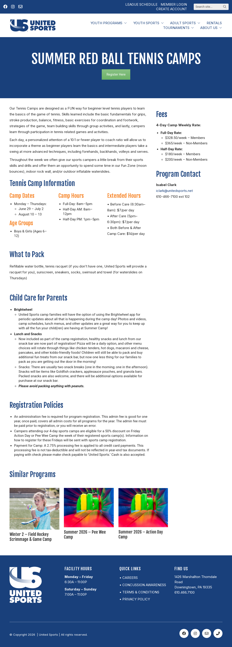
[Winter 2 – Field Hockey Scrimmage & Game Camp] (34, 512)
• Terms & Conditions (139, 592)
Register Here (116, 74)
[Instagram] (195, 633)
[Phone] (217, 633)
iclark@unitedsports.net (174, 191)
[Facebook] (183, 633)
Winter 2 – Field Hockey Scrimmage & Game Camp (32, 525)
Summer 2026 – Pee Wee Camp (87, 520)
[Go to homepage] (33, 25)
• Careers (128, 577)
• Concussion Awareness (142, 585)
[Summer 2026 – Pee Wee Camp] (89, 512)
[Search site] (224, 7)
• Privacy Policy (134, 599)
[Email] (206, 633)
